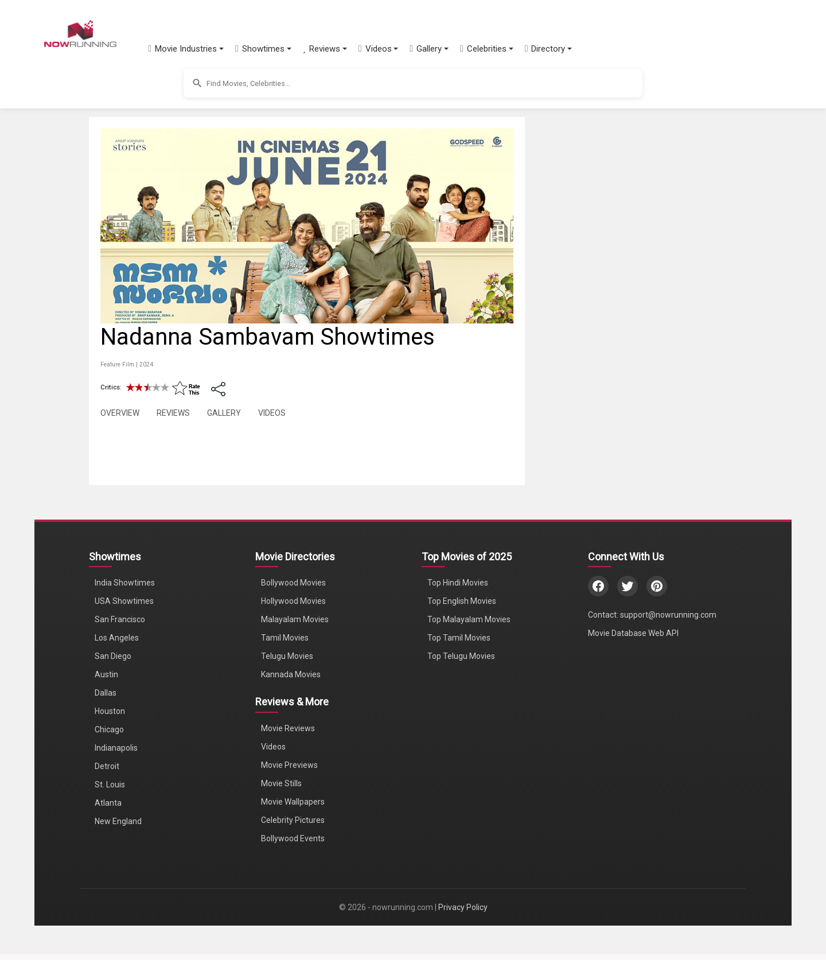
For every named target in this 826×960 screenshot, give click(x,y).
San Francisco (120, 619)
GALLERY (224, 412)
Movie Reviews (288, 728)
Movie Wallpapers (293, 801)
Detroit (107, 766)
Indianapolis (116, 747)
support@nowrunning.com (668, 614)
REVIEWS (173, 412)
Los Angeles (117, 637)
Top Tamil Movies (458, 637)
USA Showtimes (124, 601)
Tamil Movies (285, 637)
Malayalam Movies (295, 619)
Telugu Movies (287, 656)
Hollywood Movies (293, 601)
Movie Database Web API (633, 633)
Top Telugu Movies (461, 656)
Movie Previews (289, 765)
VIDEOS (272, 412)
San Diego (113, 656)
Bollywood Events (293, 838)
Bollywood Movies (293, 582)
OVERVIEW (119, 412)
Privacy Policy (463, 907)
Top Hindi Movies (457, 582)
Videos (273, 746)
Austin (106, 674)
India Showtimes (125, 582)
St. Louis (110, 784)
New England (118, 821)
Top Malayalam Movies (469, 619)
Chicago (109, 729)
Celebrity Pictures (293, 820)
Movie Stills (281, 783)
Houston (110, 711)
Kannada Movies (291, 674)
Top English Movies (461, 601)
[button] (189, 49)
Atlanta (108, 802)
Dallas (105, 692)
